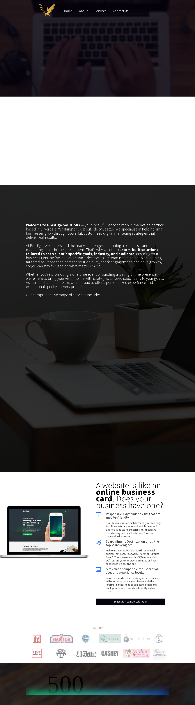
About (83, 11)
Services (100, 11)
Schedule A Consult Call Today (130, 601)
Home (68, 11)
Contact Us (120, 11)
